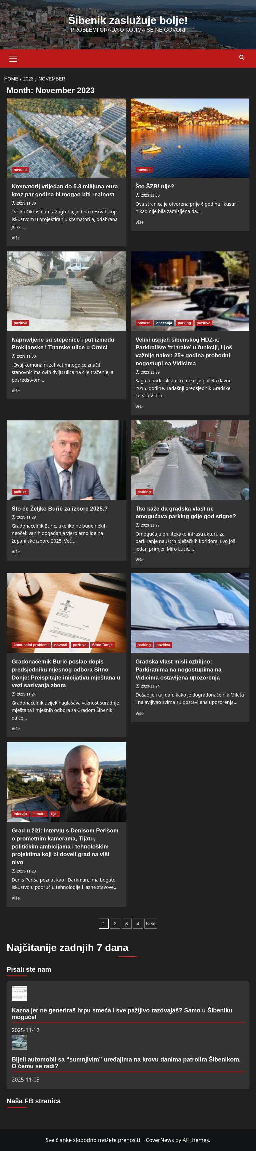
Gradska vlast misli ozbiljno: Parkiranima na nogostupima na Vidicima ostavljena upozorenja (179, 669)
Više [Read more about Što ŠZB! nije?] (140, 222)
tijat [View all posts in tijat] (54, 814)
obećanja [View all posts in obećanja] (164, 323)
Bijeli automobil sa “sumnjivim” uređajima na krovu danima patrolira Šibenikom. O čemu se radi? (126, 1063)
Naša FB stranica (34, 1101)
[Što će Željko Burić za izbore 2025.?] (66, 460)
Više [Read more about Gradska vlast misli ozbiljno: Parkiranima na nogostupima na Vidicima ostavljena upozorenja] (140, 713)
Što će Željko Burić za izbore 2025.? (60, 509)
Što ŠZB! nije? (155, 186)
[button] (13, 57)
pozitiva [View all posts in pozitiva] (20, 323)
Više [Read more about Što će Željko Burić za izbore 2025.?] (16, 551)
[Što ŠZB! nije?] (190, 138)
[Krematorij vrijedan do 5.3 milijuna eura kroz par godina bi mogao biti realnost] (66, 138)
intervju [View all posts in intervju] (20, 814)
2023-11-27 (150, 525)
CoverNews (160, 1140)
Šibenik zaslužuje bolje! (128, 20)
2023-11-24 (26, 694)
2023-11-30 (26, 203)
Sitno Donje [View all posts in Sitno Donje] (102, 645)
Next (151, 923)
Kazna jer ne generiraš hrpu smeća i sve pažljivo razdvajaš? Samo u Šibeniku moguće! (122, 1013)
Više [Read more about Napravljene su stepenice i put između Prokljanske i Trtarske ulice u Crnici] (16, 390)
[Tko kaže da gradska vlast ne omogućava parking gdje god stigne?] (190, 460)
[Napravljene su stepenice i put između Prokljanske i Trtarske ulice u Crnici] (66, 291)
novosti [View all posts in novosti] (20, 170)
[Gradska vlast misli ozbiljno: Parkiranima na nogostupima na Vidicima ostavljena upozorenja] (190, 613)
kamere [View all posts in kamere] (39, 814)
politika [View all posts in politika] (20, 492)
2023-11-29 (150, 372)
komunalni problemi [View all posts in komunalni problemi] (31, 645)
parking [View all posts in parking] (184, 323)
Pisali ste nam (29, 969)
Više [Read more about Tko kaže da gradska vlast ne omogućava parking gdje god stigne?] (140, 559)
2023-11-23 (26, 871)
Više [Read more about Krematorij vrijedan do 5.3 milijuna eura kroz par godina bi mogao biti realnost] (16, 237)
